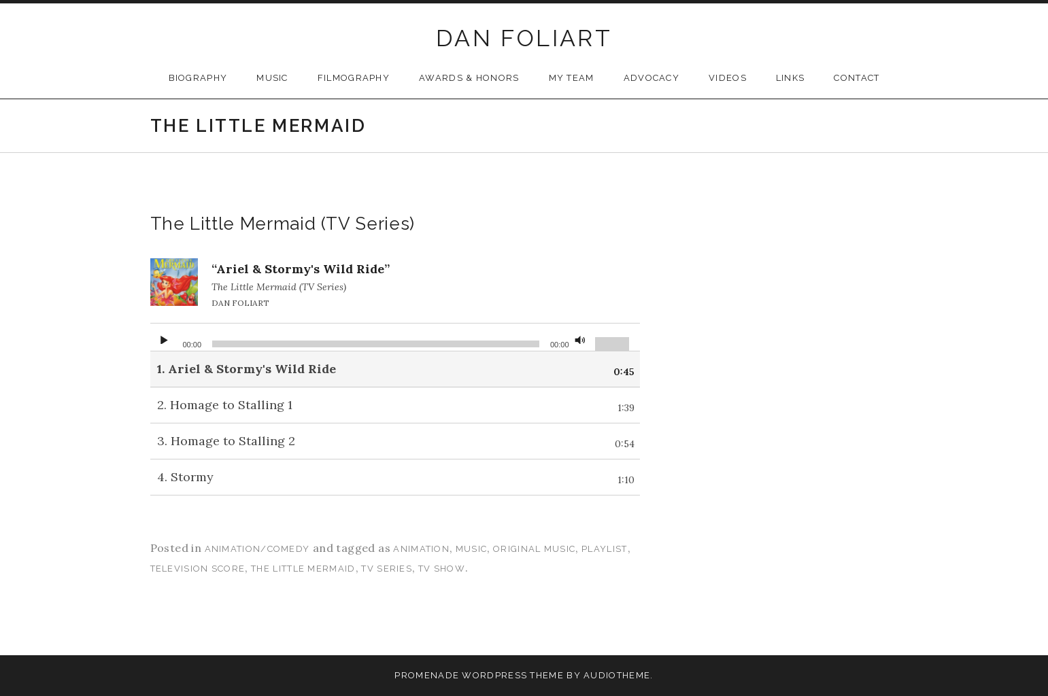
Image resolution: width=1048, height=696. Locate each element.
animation (421, 549)
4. (185, 477)
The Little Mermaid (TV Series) (283, 223)
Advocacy (651, 78)
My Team (571, 78)
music (472, 549)
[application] (395, 337)
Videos (728, 78)
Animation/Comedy (257, 549)
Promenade (426, 675)
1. (246, 369)
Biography (198, 78)
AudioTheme (617, 675)
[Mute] (580, 337)
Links (790, 78)
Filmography (354, 78)
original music (534, 549)
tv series (386, 568)
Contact (856, 78)
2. (224, 405)
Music (272, 78)
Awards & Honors (469, 78)
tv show (441, 568)
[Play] (164, 337)
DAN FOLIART (524, 38)
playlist (604, 549)
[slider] (375, 344)
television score (198, 568)
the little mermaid (303, 568)
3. (226, 441)
